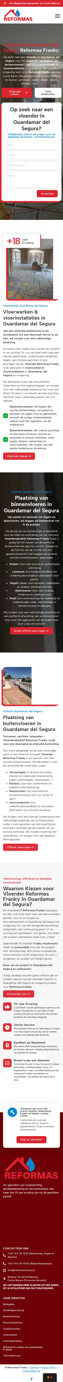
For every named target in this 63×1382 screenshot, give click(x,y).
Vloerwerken (10, 1335)
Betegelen (9, 1304)
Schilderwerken (11, 1329)
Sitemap (34, 1367)
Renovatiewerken (12, 1322)
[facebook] (31, 1378)
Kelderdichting (11, 1316)
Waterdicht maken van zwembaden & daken (23, 1348)
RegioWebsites (31, 1371)
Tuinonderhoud (11, 1355)
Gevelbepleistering (13, 1310)
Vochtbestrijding (12, 1341)
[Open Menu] (57, 16)
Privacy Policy (48, 1367)
